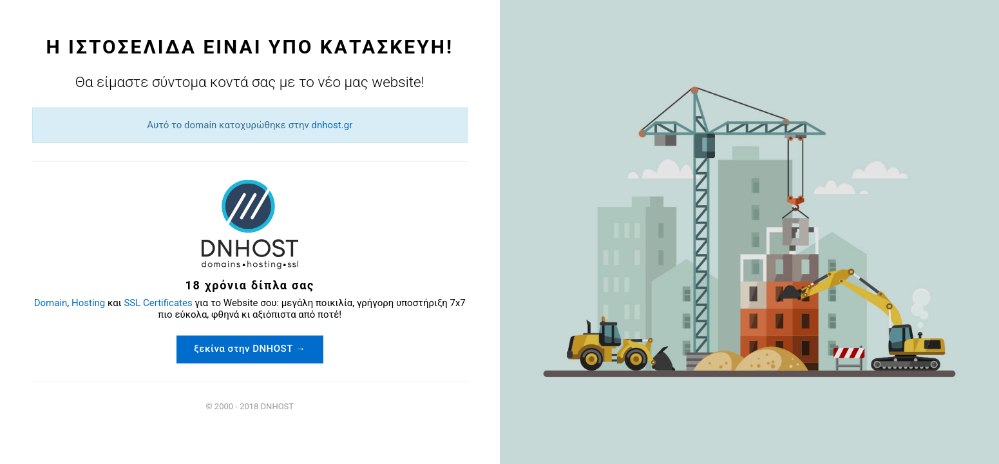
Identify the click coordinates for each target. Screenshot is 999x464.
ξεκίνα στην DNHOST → (257, 326)
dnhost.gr (256, 190)
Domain (200, 269)
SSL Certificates (308, 269)
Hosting (237, 269)
